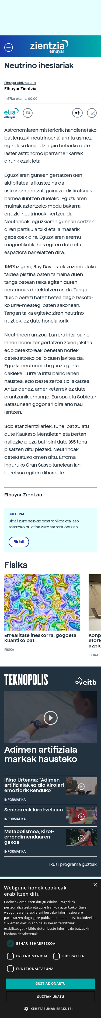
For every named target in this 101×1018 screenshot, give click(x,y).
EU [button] (28, 113)
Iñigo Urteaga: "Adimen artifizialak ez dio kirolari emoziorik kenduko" (34, 785)
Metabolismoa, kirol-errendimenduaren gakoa (29, 837)
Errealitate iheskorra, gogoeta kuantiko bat (40, 637)
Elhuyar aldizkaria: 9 (20, 83)
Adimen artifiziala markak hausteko (40, 754)
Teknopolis (26, 679)
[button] (8, 47)
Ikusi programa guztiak (73, 864)
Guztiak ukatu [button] (50, 996)
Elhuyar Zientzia (20, 88)
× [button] (95, 885)
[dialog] (50, 948)
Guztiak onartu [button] (50, 983)
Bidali (18, 542)
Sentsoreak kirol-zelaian (33, 809)
